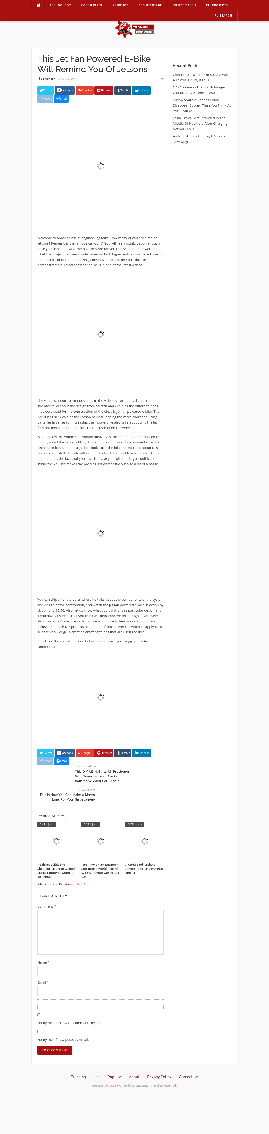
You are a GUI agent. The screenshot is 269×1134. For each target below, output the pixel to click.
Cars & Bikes (91, 5)
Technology (60, 5)
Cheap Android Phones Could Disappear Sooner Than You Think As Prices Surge (202, 105)
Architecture (150, 5)
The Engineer (46, 79)
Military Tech (184, 5)
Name (43, 962)
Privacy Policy (159, 1077)
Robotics (120, 5)
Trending (78, 1077)
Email (43, 982)
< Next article (47, 884)
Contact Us (188, 1077)
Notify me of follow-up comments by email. (71, 1022)
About (134, 1077)
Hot (97, 1077)
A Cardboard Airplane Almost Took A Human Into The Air (144, 868)
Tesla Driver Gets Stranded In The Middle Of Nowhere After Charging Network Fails (200, 123)
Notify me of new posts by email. (63, 1039)
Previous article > (72, 884)
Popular (114, 1077)
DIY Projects (217, 5)
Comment (46, 906)
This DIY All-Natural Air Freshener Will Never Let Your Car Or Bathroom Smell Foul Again (102, 776)
